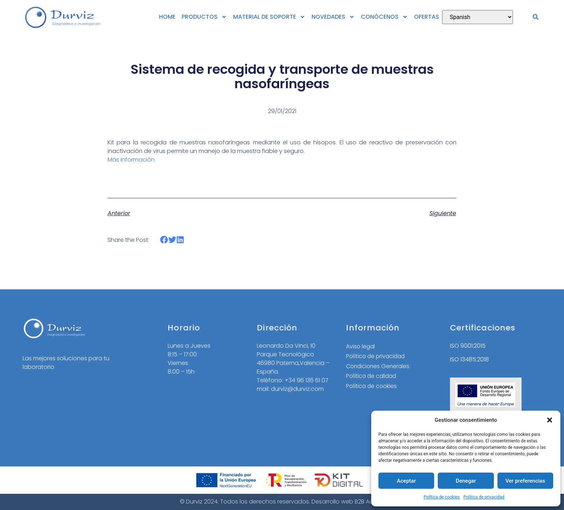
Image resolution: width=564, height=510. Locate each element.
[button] (549, 420)
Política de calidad (372, 377)
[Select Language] (477, 17)
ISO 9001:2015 (468, 346)
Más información (131, 159)
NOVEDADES (333, 16)
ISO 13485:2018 (469, 359)
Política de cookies (442, 497)
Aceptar (406, 481)
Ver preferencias (525, 481)
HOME (167, 17)
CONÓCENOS (384, 16)
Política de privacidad (483, 497)
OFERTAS (426, 17)
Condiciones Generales (379, 366)
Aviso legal (361, 346)
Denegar (466, 481)
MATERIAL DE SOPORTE (269, 16)
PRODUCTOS (204, 16)
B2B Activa (369, 501)
